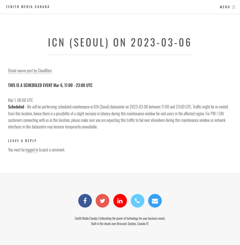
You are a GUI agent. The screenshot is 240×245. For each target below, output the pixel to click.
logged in (32, 150)
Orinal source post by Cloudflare (30, 71)
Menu (225, 7)
